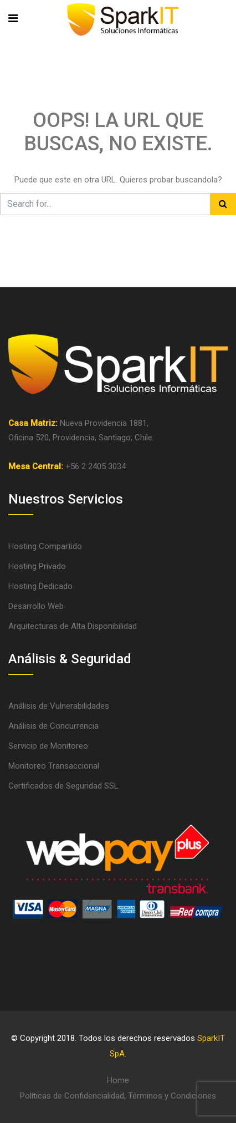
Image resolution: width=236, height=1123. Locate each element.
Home (118, 1080)
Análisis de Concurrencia (53, 726)
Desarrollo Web (36, 606)
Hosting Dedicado (40, 586)
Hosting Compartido (45, 546)
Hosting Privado (37, 566)
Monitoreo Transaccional (53, 766)
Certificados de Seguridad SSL (63, 786)
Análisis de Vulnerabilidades (58, 706)
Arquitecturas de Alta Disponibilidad (72, 626)
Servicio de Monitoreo (48, 746)
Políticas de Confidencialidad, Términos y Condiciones (118, 1096)
